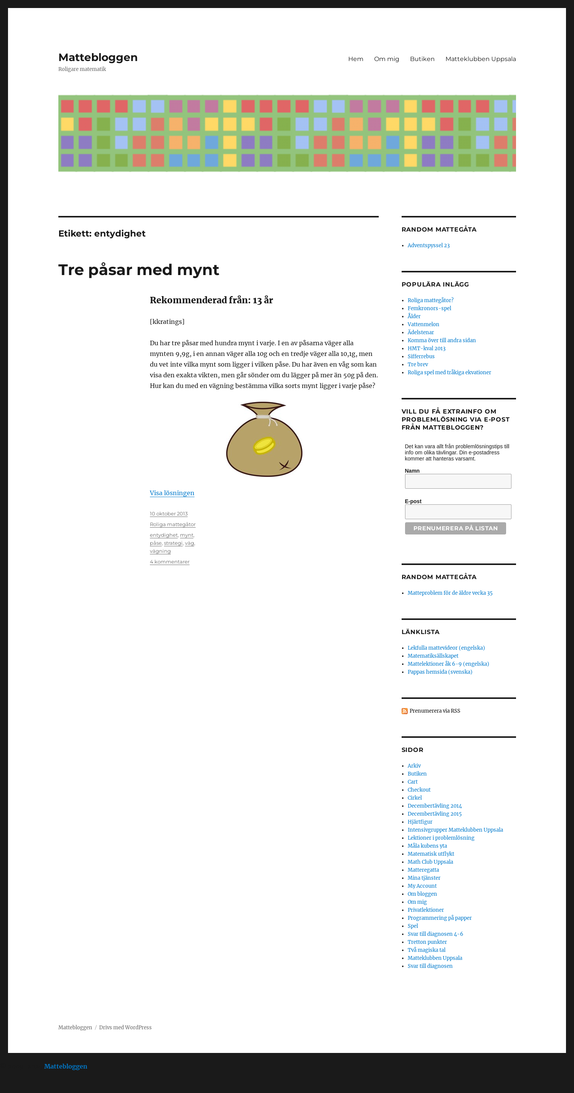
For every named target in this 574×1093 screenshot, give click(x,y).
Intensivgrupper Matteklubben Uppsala (455, 830)
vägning (160, 551)
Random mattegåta (439, 577)
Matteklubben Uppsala (480, 59)
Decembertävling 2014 (435, 806)
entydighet (164, 535)
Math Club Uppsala (430, 862)
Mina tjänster (424, 878)
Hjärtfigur (420, 822)
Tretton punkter (427, 942)
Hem (355, 59)
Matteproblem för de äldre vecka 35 (450, 593)
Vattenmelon (423, 324)
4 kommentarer (170, 562)
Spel (413, 926)
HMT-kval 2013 (426, 348)
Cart (413, 782)
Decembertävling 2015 (435, 814)
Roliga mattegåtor (173, 524)
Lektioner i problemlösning (441, 838)
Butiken (422, 59)
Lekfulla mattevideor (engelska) (446, 648)
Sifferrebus (421, 356)
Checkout (419, 790)
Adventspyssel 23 (429, 245)
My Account (422, 886)
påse (156, 543)
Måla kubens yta (427, 846)
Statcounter (18, 1087)
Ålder (414, 316)
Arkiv (414, 766)
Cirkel (415, 798)
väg (189, 543)
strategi (173, 543)
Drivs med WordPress (125, 1027)
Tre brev (418, 364)
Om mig (386, 59)
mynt (186, 535)
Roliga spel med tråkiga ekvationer (449, 372)
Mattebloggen (98, 57)
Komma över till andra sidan (442, 340)
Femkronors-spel (429, 308)
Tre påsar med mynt (138, 269)
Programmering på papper (440, 918)
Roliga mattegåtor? (430, 300)
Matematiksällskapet (433, 656)
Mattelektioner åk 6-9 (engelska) (448, 664)
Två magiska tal (426, 950)
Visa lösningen (172, 493)
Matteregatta (423, 870)
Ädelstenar (421, 332)
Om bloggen (422, 894)
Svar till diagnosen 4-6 (435, 934)
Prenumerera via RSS (435, 711)
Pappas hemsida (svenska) (440, 672)
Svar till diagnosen (430, 966)
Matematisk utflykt (431, 854)
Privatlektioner (426, 910)
